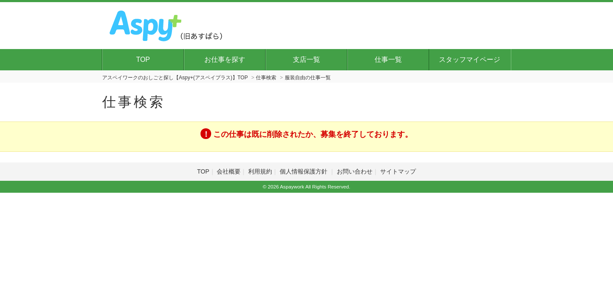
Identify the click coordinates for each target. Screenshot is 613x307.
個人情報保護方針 (304, 171)
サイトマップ (398, 171)
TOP (143, 59)
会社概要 (229, 171)
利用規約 (260, 171)
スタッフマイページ (469, 59)
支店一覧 (306, 59)
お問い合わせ (354, 171)
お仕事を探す (224, 59)
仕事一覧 (388, 59)
